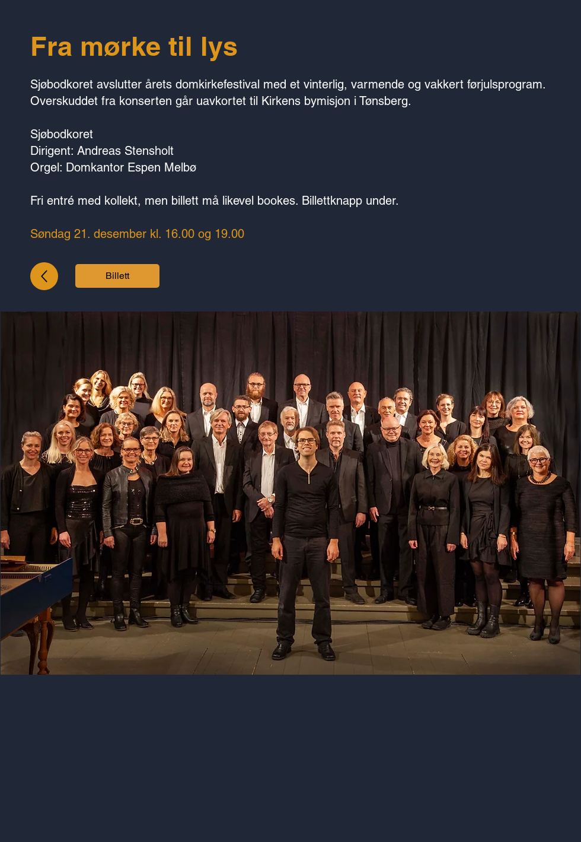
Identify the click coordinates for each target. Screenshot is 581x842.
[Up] (44, 276)
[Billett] (117, 276)
